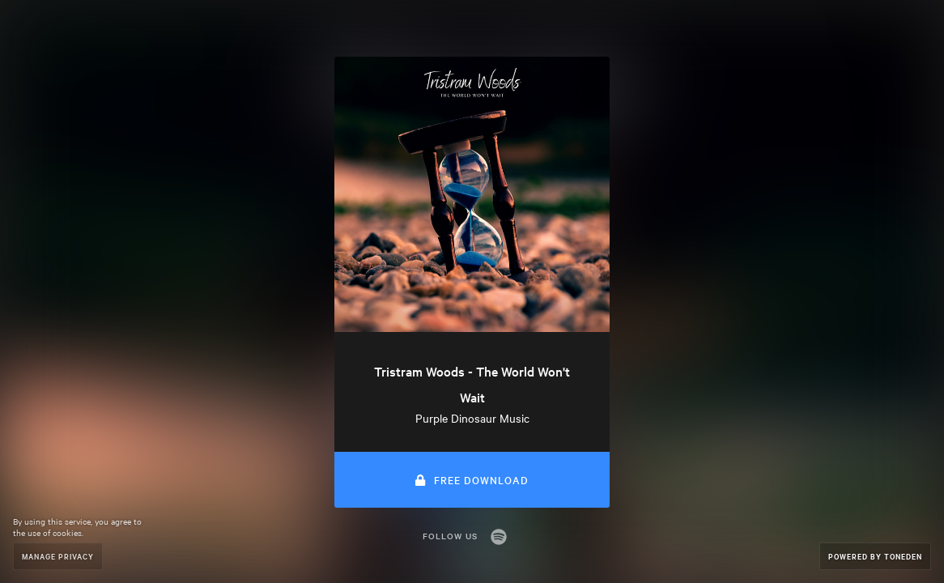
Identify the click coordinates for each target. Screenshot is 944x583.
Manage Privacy (58, 556)
